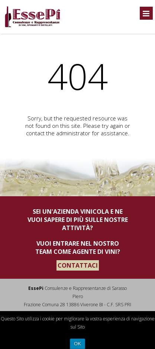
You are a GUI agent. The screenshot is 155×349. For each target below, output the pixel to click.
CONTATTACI (78, 265)
